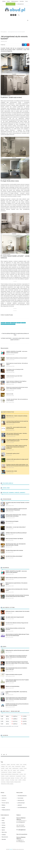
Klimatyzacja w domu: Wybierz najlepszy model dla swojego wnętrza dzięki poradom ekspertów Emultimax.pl (16, 447)
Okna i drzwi (4, 832)
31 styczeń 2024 (10, 557)
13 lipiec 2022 (9, 613)
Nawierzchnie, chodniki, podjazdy (7, 783)
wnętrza (14, 770)
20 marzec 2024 (10, 534)
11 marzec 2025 (11, 467)
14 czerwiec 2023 (10, 618)
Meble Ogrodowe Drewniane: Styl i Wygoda (14, 538)
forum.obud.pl (20, 798)
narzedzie (14, 772)
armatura (2, 779)
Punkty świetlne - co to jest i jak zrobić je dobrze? (16, 527)
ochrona (23, 776)
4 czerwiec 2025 (10, 694)
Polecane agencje (7, 483)
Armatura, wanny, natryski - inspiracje (7, 778)
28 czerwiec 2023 (10, 505)
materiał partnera (15, 768)
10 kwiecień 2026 (11, 354)
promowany (3, 781)
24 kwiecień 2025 (10, 664)
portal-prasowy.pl (21, 802)
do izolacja (12, 779)
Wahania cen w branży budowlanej (12, 686)
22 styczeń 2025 (11, 442)
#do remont (13, 322)
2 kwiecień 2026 (11, 384)
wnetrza (17, 764)
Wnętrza (3, 827)
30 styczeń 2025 (11, 424)
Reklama (3, 1)
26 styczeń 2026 (10, 670)
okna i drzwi (13, 764)
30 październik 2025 (11, 676)
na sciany (21, 774)
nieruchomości (18, 766)
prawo (10, 766)
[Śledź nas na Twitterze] (13, 15)
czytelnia (8, 764)
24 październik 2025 (11, 706)
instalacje (3, 766)
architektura (22, 770)
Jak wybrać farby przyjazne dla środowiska (14, 550)
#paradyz (18, 322)
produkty (24, 764)
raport (16, 779)
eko (11, 770)
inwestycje (19, 772)
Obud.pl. (10, 849)
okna (21, 764)
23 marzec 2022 (10, 631)
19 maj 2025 (9, 658)
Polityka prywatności (14, 1)
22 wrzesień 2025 (11, 417)
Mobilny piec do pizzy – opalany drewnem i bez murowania (17, 611)
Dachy (3, 820)
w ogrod (6, 776)
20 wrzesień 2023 (10, 688)
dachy (10, 768)
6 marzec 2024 (10, 472)
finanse (5, 770)
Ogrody (3, 829)
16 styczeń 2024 (10, 540)
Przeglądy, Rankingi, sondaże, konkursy (13, 492)
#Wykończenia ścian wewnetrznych (8, 324)
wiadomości (3, 764)
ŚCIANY (3, 818)
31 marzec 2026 (11, 402)
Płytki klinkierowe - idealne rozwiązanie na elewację (16, 415)
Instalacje (4, 834)
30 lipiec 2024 (9, 546)
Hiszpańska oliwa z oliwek (11, 471)
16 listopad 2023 (10, 552)
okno (6, 766)
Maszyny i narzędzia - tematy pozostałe (13, 781)
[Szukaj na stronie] (18, 15)
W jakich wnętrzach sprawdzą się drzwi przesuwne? (16, 357)
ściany (13, 766)
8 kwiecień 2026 (11, 377)
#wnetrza (3, 322)
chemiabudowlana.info (22, 795)
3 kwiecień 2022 (10, 637)
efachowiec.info (21, 800)
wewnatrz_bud (12, 776)
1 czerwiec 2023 (11, 449)
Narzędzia (4, 839)
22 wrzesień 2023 (10, 700)
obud (18, 770)
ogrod (25, 778)
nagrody (23, 766)
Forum (26, 1)
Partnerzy (4, 800)
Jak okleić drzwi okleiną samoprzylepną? (14, 556)
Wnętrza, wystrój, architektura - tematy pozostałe (9, 774)
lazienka (19, 779)
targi (8, 770)
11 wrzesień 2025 (10, 682)
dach (25, 774)
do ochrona (17, 778)
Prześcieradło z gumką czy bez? (12, 453)
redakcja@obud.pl (20, 4)
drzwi (2, 770)
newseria (2, 776)
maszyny (21, 768)
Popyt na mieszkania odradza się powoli (14, 674)
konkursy (10, 772)
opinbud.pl (20, 805)
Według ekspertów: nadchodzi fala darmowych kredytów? (17, 650)
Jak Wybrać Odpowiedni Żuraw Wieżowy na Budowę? (16, 532)
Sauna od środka (9, 393)
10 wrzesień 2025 (11, 430)
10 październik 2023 (11, 436)
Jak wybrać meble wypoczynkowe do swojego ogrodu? (17, 459)
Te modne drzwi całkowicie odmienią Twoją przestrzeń (17, 622)
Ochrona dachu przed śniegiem (12, 521)
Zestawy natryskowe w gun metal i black (14, 375)
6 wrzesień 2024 (10, 528)
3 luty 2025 (10, 455)
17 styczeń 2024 (10, 523)
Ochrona (3, 825)
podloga (24, 779)
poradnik (2, 768)
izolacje (25, 768)
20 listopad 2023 (10, 624)
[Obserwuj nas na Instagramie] (15, 15)
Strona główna (4, 31)
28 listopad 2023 (10, 511)
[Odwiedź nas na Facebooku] (11, 15)
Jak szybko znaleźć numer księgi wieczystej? (15, 617)
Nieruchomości (5, 837)
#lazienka (8, 322)
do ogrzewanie (18, 776)
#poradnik (23, 322)
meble (21, 778)
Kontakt (8, 1)
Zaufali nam (5, 487)
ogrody (6, 768)
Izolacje (3, 822)
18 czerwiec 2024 (11, 460)
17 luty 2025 (9, 652)
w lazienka (7, 779)
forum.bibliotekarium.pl (22, 807)
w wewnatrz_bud (4, 772)
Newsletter (22, 1)
